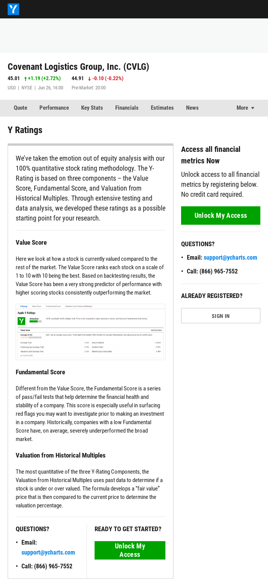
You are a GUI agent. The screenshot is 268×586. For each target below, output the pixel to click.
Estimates (162, 107)
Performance (54, 107)
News (192, 107)
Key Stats (92, 107)
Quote (20, 107)
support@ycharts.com (48, 552)
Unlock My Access (130, 550)
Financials (127, 107)
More (242, 107)
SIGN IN (221, 316)
